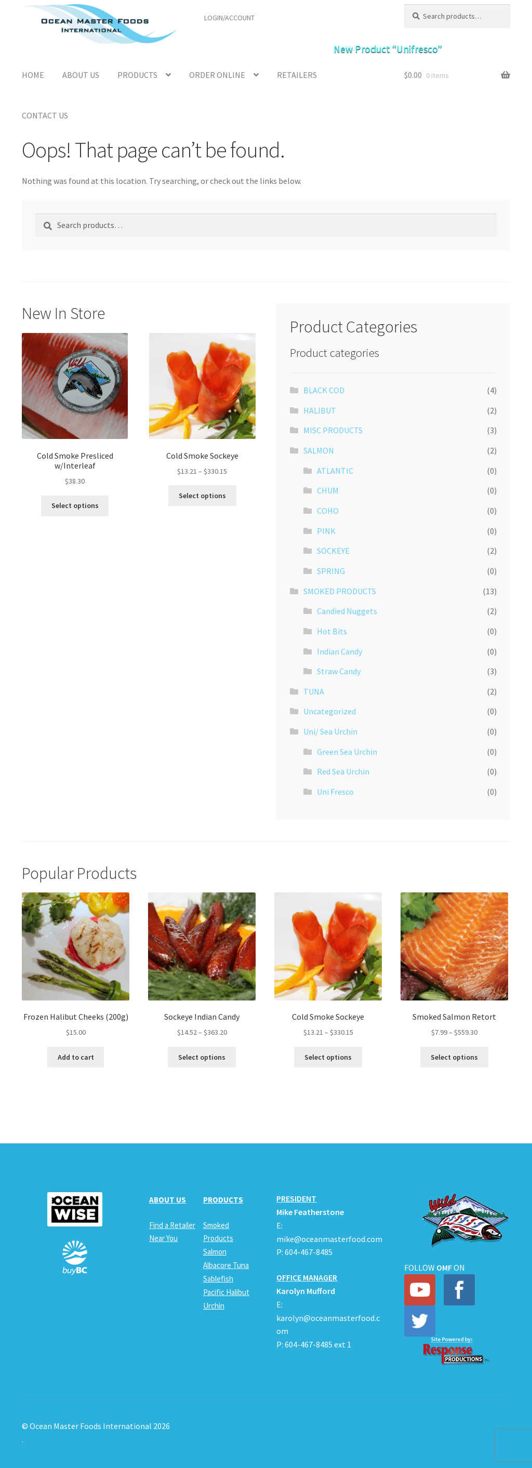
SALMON (318, 450)
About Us (80, 75)
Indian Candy (339, 651)
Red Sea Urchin (343, 771)
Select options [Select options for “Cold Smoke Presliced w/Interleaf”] (75, 505)
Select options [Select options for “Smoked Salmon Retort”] (454, 1057)
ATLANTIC (335, 470)
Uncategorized (329, 711)
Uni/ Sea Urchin (330, 731)
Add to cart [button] (76, 1057)
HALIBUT (319, 410)
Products (137, 75)
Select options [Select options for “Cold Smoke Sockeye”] (202, 495)
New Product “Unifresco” (388, 49)
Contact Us (45, 115)
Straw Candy (339, 671)
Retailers (297, 75)
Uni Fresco (335, 791)
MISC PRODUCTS (333, 430)
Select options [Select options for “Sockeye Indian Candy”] (201, 1057)
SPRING (331, 571)
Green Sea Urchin (347, 751)
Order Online (217, 75)
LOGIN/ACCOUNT (229, 17)
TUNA (313, 691)
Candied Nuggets (347, 611)
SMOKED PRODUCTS (339, 591)
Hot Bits (332, 631)
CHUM (328, 490)
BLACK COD (323, 390)
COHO (328, 510)
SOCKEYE (333, 550)
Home (33, 75)
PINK (326, 531)
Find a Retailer (291, 17)
